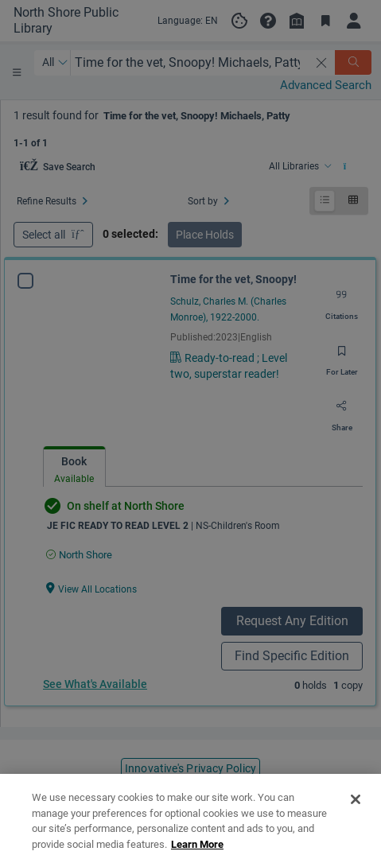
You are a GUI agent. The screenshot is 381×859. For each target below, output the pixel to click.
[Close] (355, 823)
